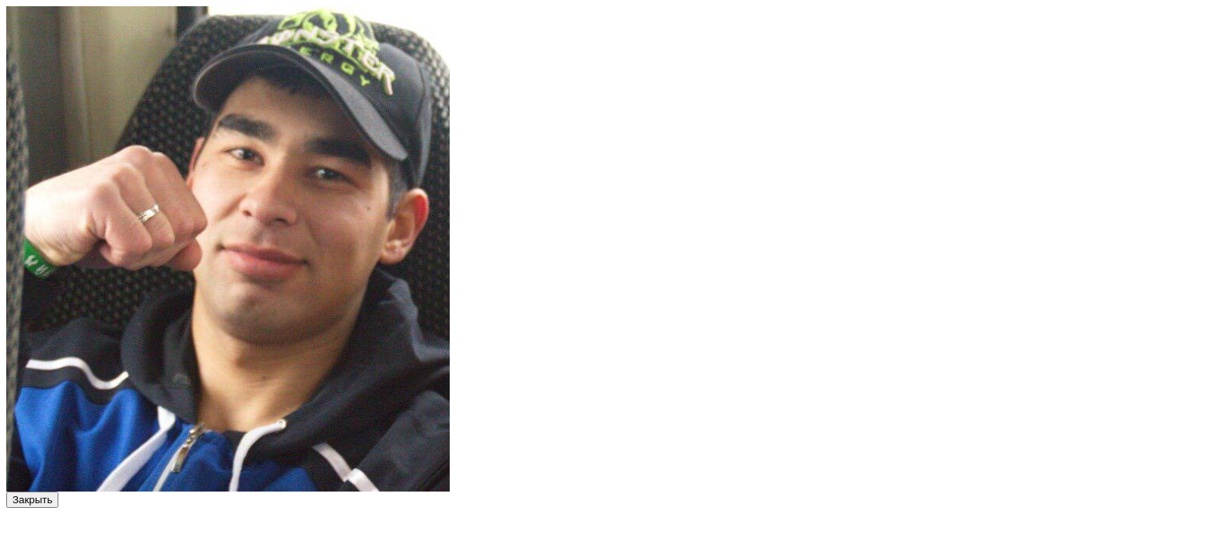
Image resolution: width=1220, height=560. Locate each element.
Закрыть (32, 500)
